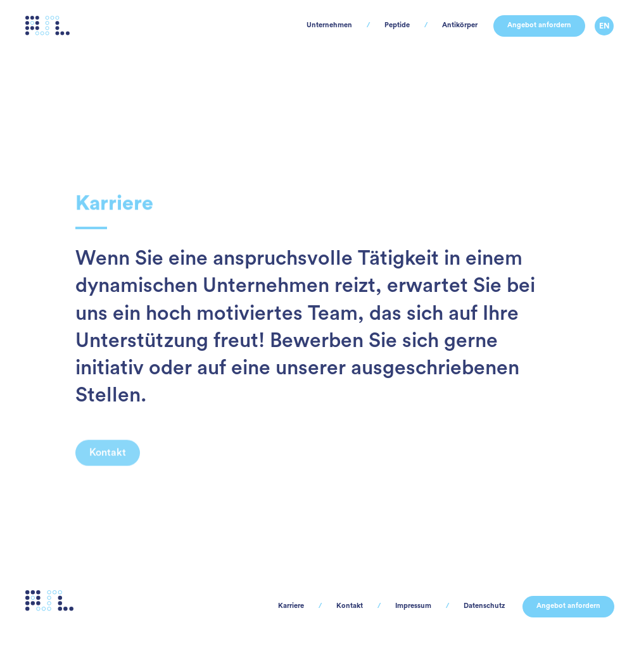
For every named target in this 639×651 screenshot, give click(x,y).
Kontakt (302, 606)
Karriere (233, 606)
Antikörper (420, 44)
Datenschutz (462, 606)
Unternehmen (252, 44)
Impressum (377, 606)
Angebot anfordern (524, 44)
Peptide (339, 44)
